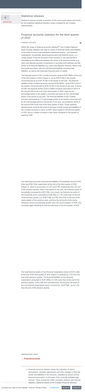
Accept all (66, 387)
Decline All (76, 387)
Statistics (7, 22)
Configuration (54, 387)
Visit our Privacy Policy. (38, 388)
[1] (59, 46)
